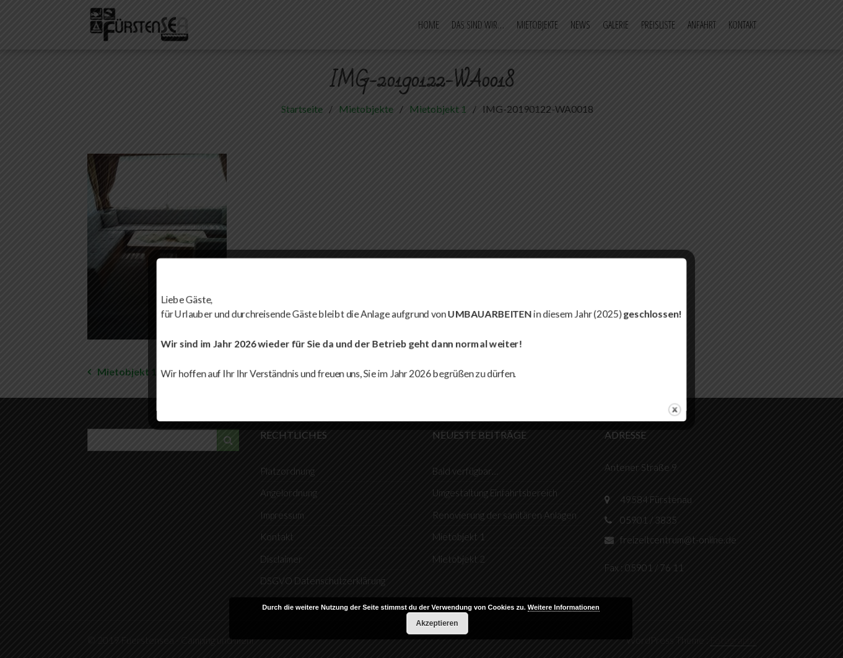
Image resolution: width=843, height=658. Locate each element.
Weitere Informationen (564, 607)
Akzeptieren (437, 623)
